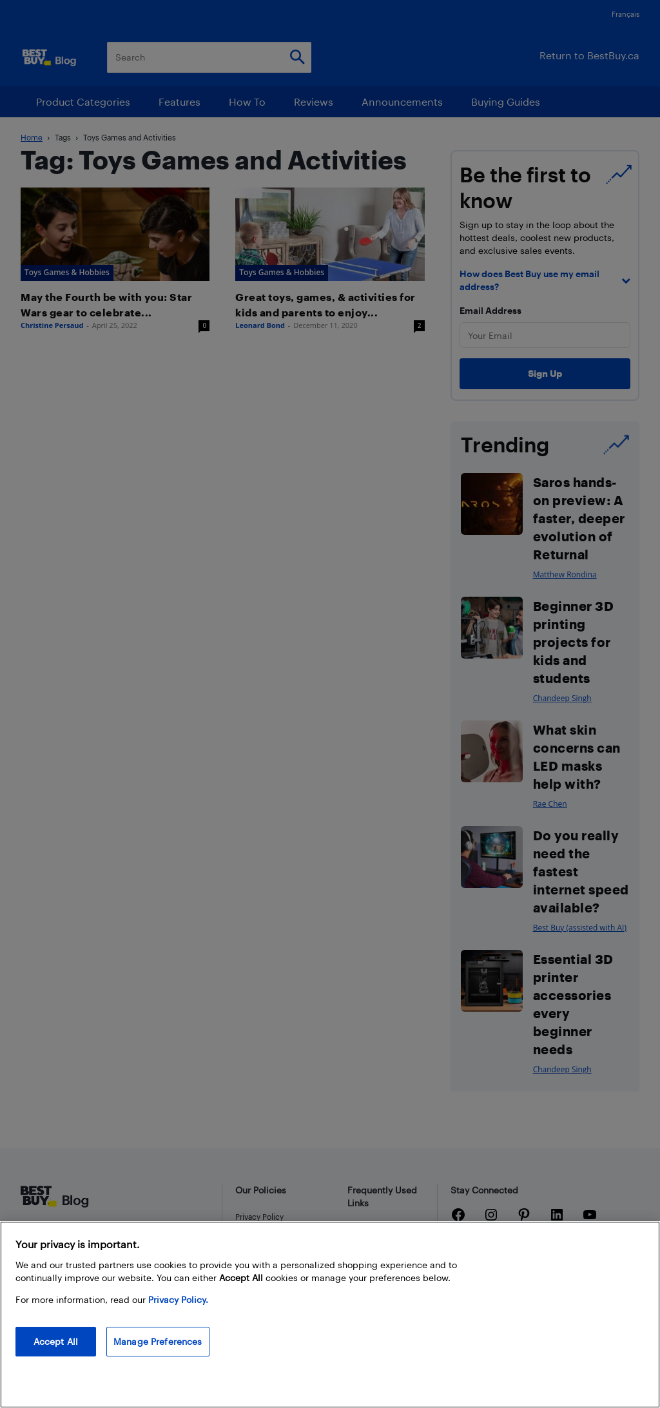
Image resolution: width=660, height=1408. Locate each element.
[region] (330, 1314)
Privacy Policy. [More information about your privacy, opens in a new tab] (178, 1299)
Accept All (56, 1341)
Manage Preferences (157, 1341)
